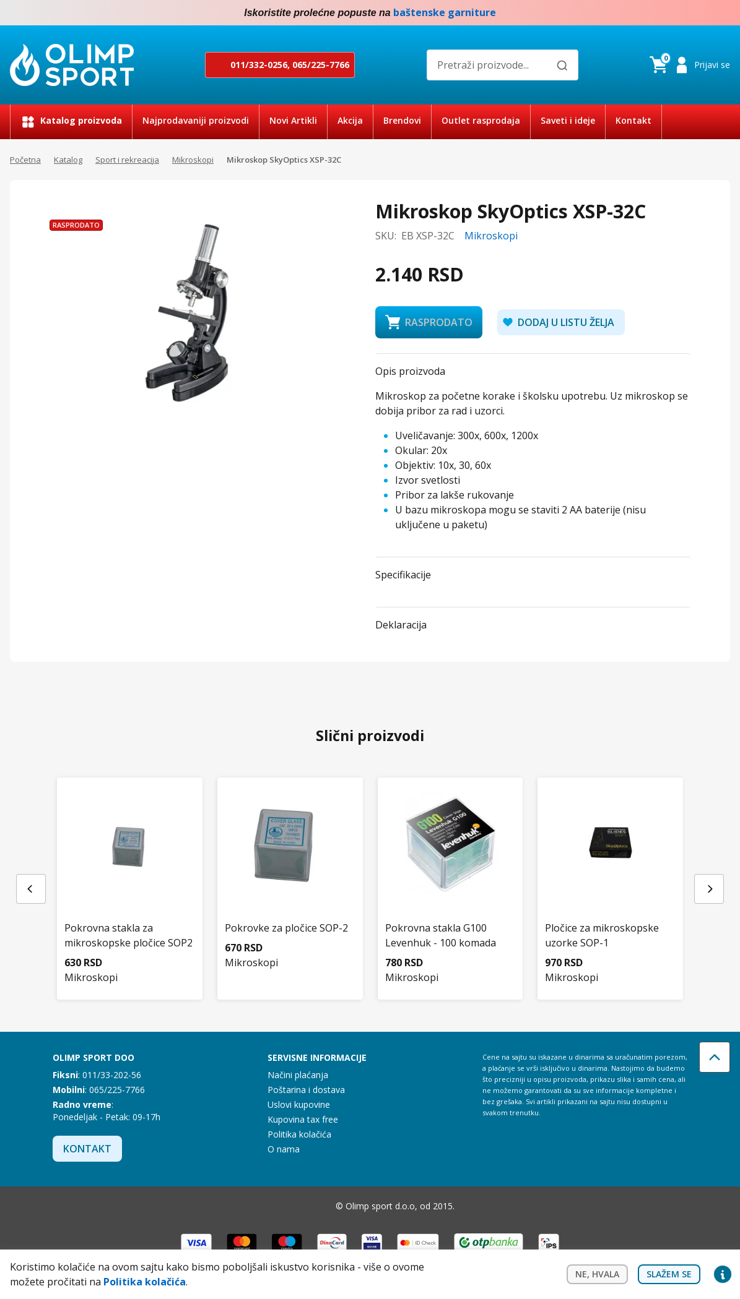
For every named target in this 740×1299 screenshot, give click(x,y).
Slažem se (669, 1274)
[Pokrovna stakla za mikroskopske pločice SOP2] (129, 875)
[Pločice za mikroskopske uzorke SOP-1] (610, 875)
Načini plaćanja (298, 1075)
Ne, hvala (597, 1274)
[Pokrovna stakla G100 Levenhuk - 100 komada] (450, 875)
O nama (284, 1149)
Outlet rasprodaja (481, 120)
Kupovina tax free (303, 1119)
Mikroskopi (193, 159)
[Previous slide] (31, 889)
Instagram (722, 13)
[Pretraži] (562, 65)
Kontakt (633, 120)
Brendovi (402, 120)
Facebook (697, 13)
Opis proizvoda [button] (410, 371)
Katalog (68, 159)
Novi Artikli (293, 120)
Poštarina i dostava (306, 1089)
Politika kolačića (299, 1134)
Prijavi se (712, 65)
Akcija (350, 120)
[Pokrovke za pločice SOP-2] (290, 867)
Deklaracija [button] (401, 625)
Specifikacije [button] (403, 574)
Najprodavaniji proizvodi (195, 120)
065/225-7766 (320, 65)
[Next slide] (709, 889)
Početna (25, 159)
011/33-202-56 (111, 1075)
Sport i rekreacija (127, 159)
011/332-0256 (258, 65)
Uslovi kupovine (299, 1104)
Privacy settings (723, 1274)
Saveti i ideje (568, 120)
